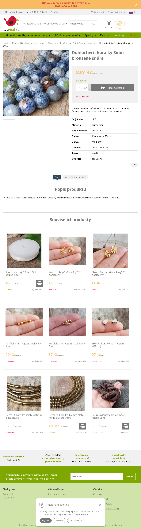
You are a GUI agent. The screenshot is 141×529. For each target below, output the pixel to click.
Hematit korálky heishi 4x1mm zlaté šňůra (24, 416)
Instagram (8, 497)
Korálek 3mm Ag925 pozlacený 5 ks (67, 345)
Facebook (8, 494)
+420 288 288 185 (38, 12)
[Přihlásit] (109, 24)
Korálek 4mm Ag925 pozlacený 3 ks (24, 345)
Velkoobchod (97, 12)
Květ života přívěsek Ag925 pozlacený (64, 273)
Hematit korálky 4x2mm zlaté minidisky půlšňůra (66, 416)
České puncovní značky (106, 508)
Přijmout (45, 520)
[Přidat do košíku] (112, 87)
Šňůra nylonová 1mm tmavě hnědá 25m (108, 416)
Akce (132, 35)
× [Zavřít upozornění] (136, 4)
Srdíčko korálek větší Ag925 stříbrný (108, 345)
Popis (57, 177)
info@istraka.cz (16, 12)
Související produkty (75, 177)
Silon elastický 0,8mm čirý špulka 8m (21, 273)
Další (104, 35)
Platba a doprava (57, 494)
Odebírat (129, 477)
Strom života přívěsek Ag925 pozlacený (108, 273)
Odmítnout (74, 520)
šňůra (85, 88)
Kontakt (97, 494)
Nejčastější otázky (116, 12)
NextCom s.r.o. (117, 525)
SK (132, 12)
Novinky (119, 35)
